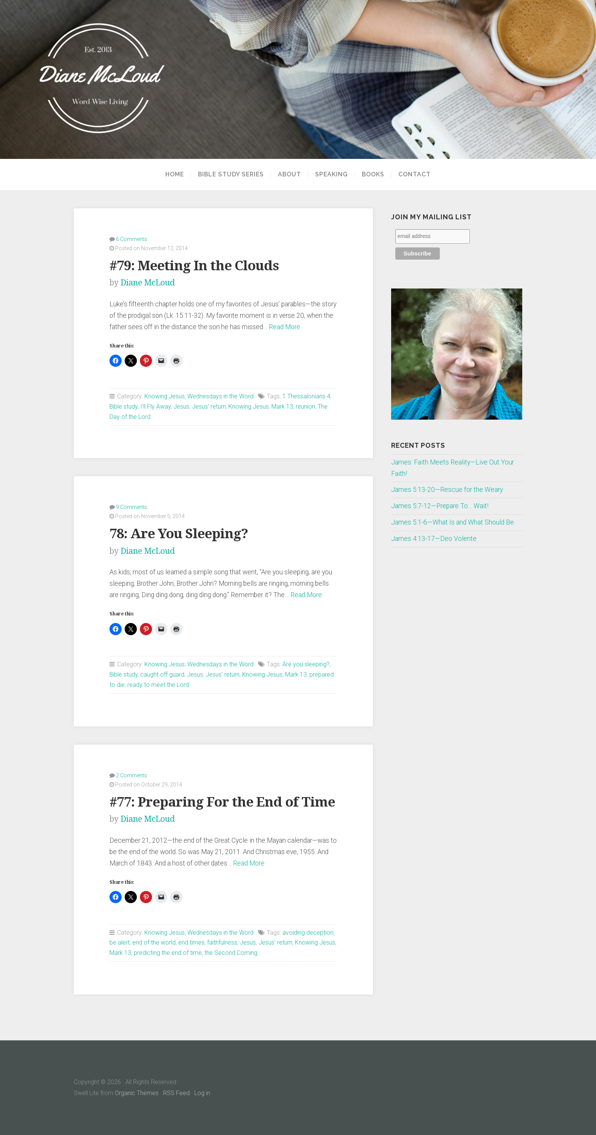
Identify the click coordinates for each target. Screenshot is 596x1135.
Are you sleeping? (306, 664)
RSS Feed (176, 1093)
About (289, 174)
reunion (305, 406)
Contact (414, 174)
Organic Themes (137, 1093)
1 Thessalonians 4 (306, 396)
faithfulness (222, 942)
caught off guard (162, 674)
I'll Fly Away (155, 406)
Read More (284, 327)
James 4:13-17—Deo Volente (434, 538)
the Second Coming (230, 952)
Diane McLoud (147, 282)
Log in (202, 1093)
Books (373, 174)
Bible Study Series (231, 174)
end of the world (154, 942)
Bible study (123, 406)
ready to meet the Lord (158, 684)
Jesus (181, 406)
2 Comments (131, 775)
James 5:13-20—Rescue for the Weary (447, 489)
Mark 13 (282, 406)
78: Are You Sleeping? (178, 533)
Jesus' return (209, 406)
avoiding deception (307, 932)
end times (191, 942)
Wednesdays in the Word (220, 396)
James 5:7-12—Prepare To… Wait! (439, 506)
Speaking (331, 174)
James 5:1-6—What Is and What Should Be (452, 522)
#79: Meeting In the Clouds (194, 265)
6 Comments (131, 239)
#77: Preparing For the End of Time (222, 802)
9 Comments (131, 507)
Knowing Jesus (164, 396)
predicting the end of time (168, 952)
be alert (119, 942)
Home (174, 174)
